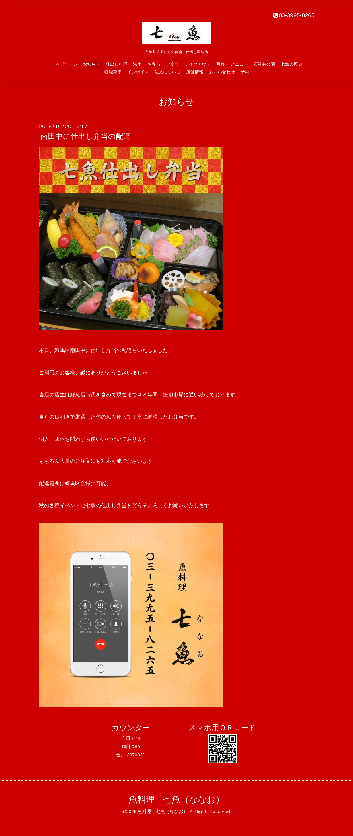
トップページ (64, 64)
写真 (220, 64)
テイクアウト (197, 64)
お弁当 (153, 64)
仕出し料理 (116, 64)
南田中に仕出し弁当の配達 (85, 136)
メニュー (239, 64)
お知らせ (91, 64)
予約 (245, 72)
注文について (167, 72)
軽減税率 (113, 72)
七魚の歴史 (291, 64)
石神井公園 (264, 64)
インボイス (138, 72)
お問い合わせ (222, 72)
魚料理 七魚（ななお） (176, 799)
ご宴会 (172, 64)
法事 (137, 64)
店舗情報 (194, 72)
